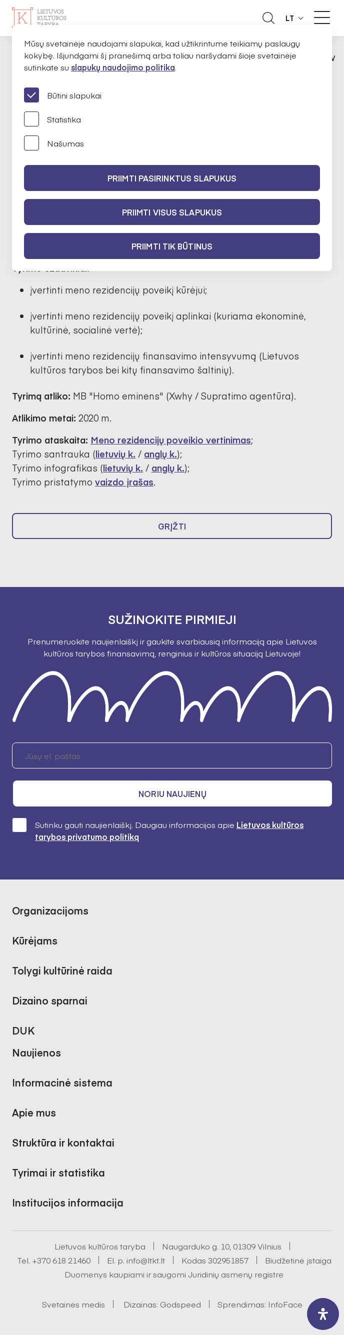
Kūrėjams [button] (35, 940)
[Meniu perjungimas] (322, 18)
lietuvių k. (116, 454)
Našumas (54, 143)
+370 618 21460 (61, 1260)
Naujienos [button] (36, 1052)
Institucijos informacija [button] (68, 1202)
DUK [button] (23, 1030)
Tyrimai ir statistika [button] (58, 1172)
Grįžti (172, 526)
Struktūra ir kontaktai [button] (63, 1142)
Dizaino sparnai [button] (50, 1000)
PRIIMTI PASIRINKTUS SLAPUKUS (172, 178)
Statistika (52, 119)
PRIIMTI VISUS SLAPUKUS (172, 212)
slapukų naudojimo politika (123, 67)
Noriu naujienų (172, 793)
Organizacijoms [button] (50, 910)
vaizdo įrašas (124, 482)
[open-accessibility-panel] (323, 1314)
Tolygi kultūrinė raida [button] (62, 970)
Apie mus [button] (34, 1112)
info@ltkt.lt (145, 1260)
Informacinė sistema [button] (62, 1082)
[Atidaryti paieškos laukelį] (268, 18)
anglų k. (160, 454)
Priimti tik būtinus (172, 246)
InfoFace (285, 1304)
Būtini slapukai (63, 95)
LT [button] (290, 18)
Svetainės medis (73, 1304)
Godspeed (180, 1304)
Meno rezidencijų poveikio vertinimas (170, 440)
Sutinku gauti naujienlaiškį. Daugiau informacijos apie (158, 830)
